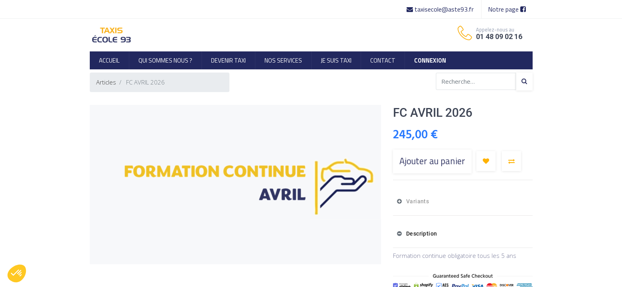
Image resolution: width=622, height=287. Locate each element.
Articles (106, 82)
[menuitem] (109, 60)
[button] (486, 161)
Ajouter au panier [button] (432, 161)
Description (421, 233)
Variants (417, 201)
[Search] (524, 81)
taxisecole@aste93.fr (441, 9)
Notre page (507, 9)
